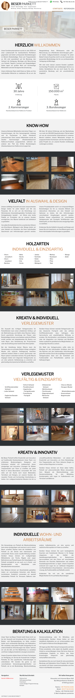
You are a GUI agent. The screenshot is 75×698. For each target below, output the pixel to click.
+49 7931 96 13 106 (67, 687)
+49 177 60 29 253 (67, 689)
